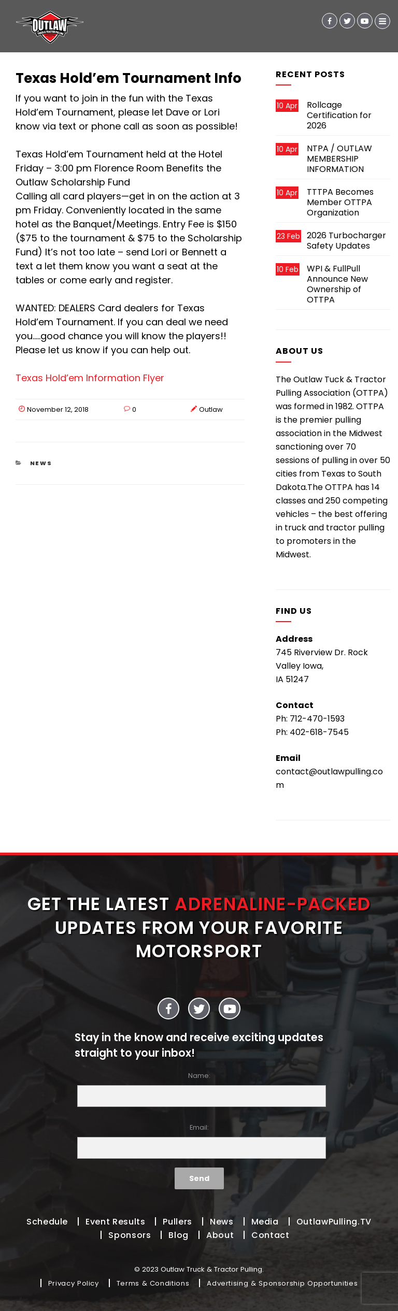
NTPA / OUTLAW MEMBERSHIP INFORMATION (339, 158)
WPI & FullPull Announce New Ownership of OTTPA (337, 284)
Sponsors (129, 1235)
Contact (270, 1235)
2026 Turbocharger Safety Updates (346, 240)
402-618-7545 (319, 732)
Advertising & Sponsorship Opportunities (282, 1283)
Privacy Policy (73, 1283)
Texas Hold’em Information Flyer (90, 377)
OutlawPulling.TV (334, 1222)
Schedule (47, 1222)
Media (265, 1222)
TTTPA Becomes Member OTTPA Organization (340, 202)
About (220, 1235)
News (41, 463)
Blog (178, 1235)
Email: (199, 1141)
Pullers (177, 1222)
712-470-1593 (317, 719)
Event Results (115, 1222)
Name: (199, 1089)
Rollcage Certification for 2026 (339, 115)
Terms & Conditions (153, 1283)
